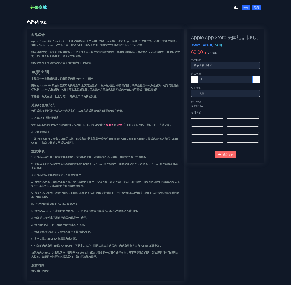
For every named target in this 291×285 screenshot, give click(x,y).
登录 (256, 7)
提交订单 (225, 154)
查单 (246, 7)
